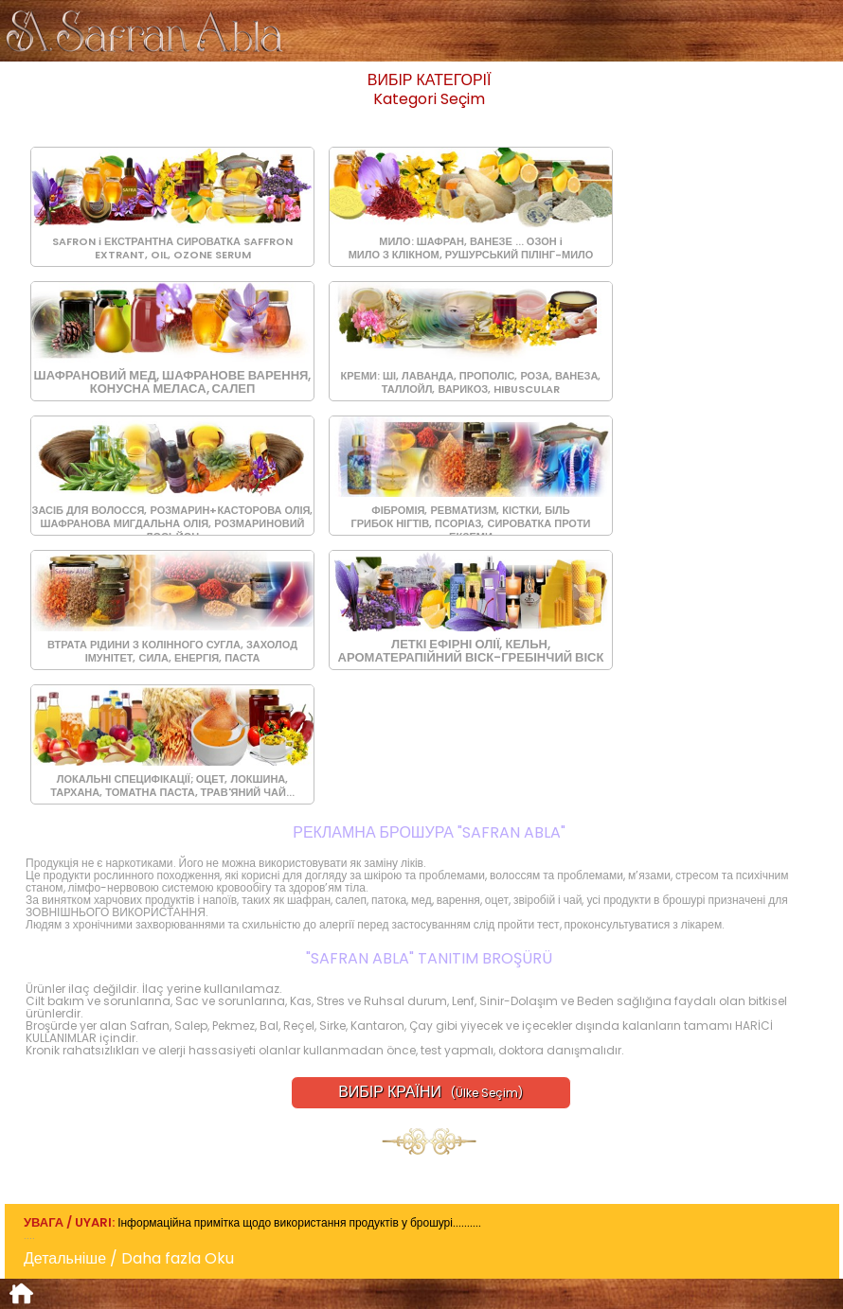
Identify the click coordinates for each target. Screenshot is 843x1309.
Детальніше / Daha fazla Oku (136, 1258)
